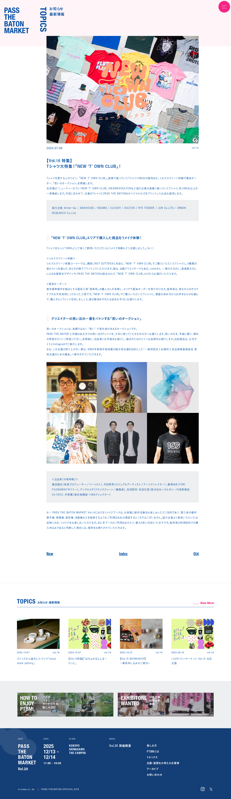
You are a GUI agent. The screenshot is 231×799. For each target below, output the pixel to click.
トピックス (152, 757)
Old (196, 554)
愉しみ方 (152, 745)
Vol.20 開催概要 (120, 746)
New (49, 554)
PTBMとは (153, 751)
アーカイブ (153, 769)
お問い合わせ (154, 774)
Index (123, 554)
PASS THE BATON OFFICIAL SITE (60, 789)
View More (207, 603)
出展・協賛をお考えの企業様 (163, 763)
